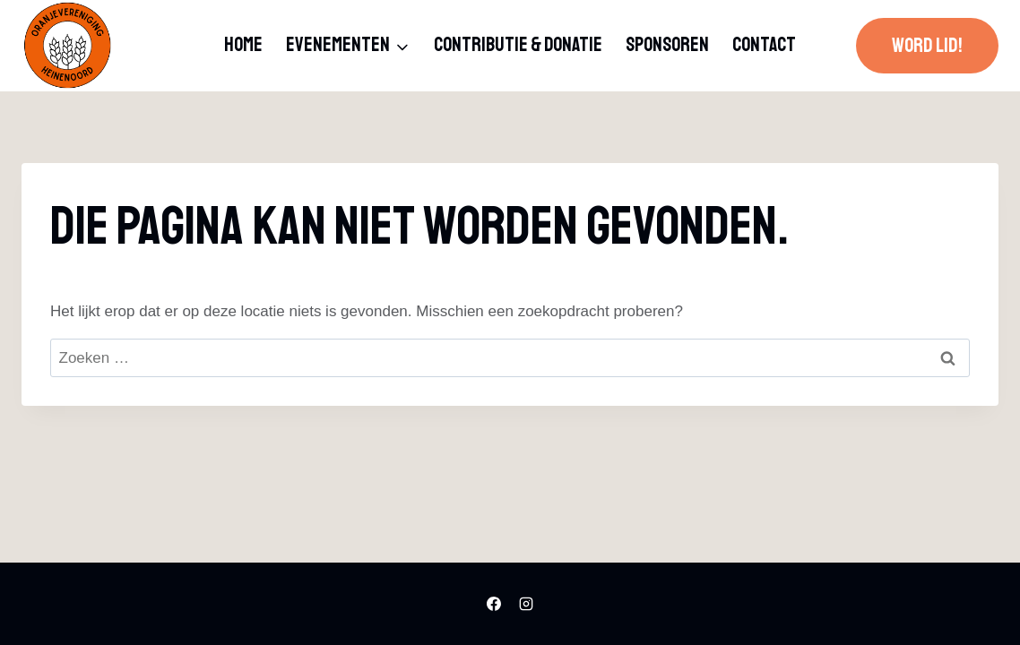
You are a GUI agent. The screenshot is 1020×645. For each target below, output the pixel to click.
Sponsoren (667, 44)
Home (243, 44)
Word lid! (927, 45)
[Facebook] (494, 603)
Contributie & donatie (518, 44)
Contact (764, 44)
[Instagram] (526, 603)
